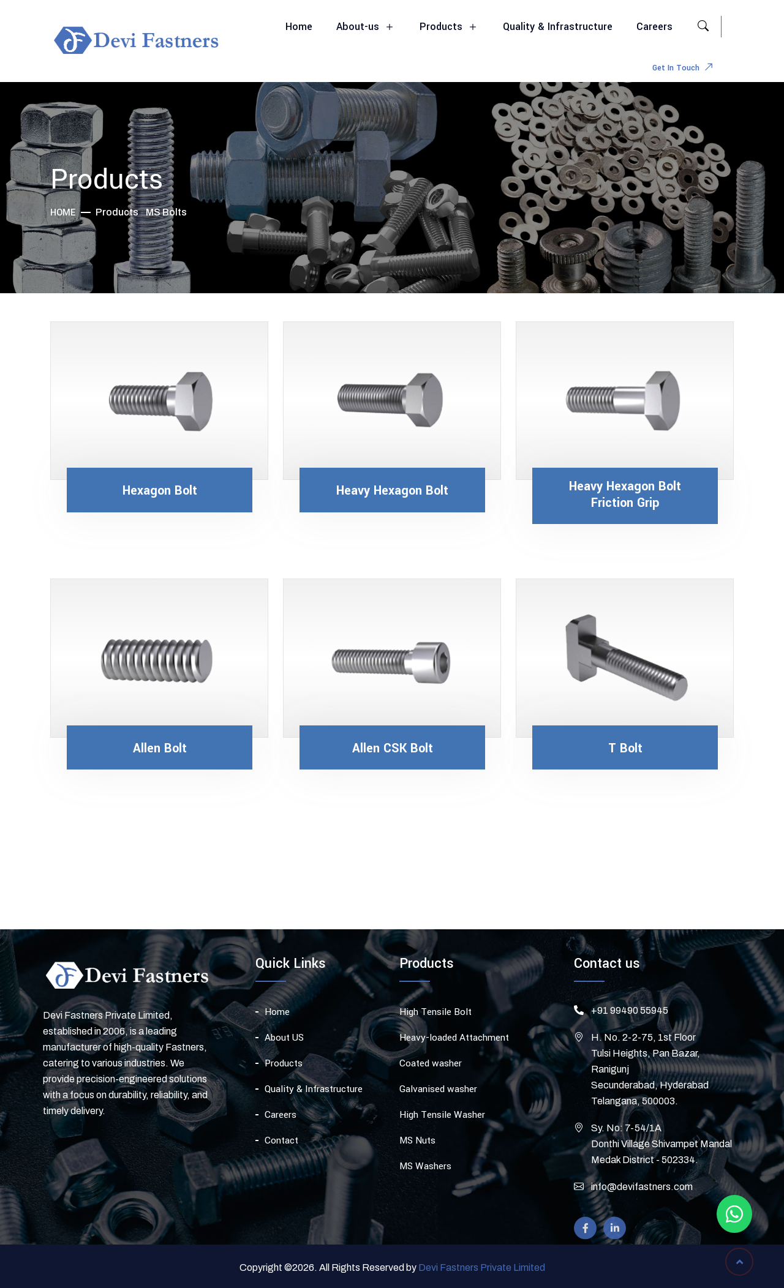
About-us (366, 27)
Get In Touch (685, 68)
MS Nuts (417, 1147)
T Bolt (625, 749)
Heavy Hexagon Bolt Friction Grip (625, 495)
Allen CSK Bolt (392, 749)
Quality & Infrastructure (557, 27)
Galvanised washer (438, 1096)
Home (298, 27)
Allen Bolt (160, 749)
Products (449, 27)
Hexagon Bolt (160, 491)
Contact (281, 1146)
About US (284, 1043)
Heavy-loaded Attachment (454, 1044)
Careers (654, 27)
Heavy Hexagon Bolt (392, 491)
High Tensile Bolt (435, 1018)
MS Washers (425, 1173)
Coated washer (430, 1070)
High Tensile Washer (442, 1121)
